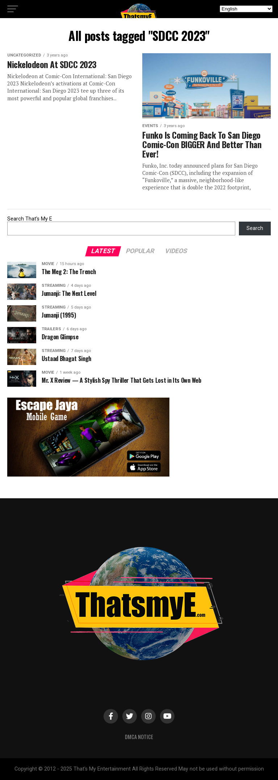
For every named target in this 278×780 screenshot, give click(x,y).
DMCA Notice (139, 737)
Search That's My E (29, 219)
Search (255, 228)
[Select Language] (246, 8)
